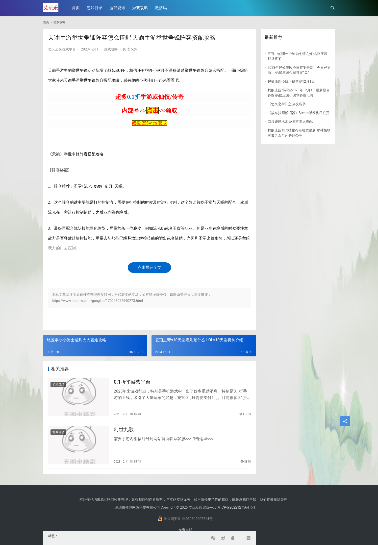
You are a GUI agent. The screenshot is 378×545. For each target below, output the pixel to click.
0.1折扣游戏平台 (132, 382)
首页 (76, 7)
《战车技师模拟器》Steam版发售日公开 (298, 113)
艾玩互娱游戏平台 (62, 49)
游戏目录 (95, 7)
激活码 (161, 7)
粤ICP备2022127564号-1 (236, 507)
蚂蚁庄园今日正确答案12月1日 (291, 81)
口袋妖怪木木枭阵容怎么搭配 (290, 122)
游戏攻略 (141, 7)
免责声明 (185, 530)
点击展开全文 (149, 267)
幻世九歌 (124, 431)
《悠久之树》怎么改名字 (287, 104)
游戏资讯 (118, 7)
